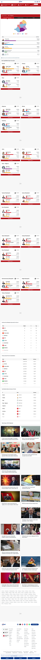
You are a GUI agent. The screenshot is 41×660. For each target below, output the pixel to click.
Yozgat (27, 600)
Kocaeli (11, 597)
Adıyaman (7, 591)
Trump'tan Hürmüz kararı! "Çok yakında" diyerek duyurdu (12, 651)
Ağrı (16, 591)
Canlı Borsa (26, 632)
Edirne (11, 594)
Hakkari (8, 595)
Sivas (34, 598)
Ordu (16, 598)
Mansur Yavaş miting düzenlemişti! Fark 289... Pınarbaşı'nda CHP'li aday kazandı (30, 439)
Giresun (34, 594)
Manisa (26, 597)
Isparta (15, 595)
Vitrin (18, 635)
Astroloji (18, 633)
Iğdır (29, 602)
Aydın (33, 591)
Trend (10, 640)
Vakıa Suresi (26, 652)
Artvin (30, 591)
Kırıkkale (11, 602)
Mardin (36, 597)
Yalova (32, 602)
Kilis (3, 603)
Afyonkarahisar (12, 591)
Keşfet (25, 646)
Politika (31, 651)
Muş (6, 598)
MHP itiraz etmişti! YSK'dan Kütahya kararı (30, 503)
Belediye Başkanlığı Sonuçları (7, 17)
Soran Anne (33, 632)
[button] (1, 1)
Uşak (21, 600)
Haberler (10, 632)
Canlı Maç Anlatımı (20, 638)
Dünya (35, 651)
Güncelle (36, 4)
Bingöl (10, 592)
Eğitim (10, 641)
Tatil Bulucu (34, 633)
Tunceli (14, 600)
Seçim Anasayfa (5, 15)
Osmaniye (6, 603)
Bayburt (3, 602)
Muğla (3, 598)
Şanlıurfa (17, 600)
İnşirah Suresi (15, 652)
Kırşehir (7, 597)
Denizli (3, 594)
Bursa (23, 592)
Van (24, 600)
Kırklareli (3, 597)
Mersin (18, 595)
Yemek (10, 635)
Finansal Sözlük (26, 633)
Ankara (23, 591)
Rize (18, 598)
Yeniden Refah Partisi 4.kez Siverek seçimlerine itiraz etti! (28, 488)
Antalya (27, 591)
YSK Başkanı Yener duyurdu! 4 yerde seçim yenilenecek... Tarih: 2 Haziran (30, 520)
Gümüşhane (4, 595)
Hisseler (25, 635)
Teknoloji (18, 630)
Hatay (12, 595)
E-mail (18, 641)
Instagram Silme (34, 643)
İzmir (25, 595)
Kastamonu (32, 595)
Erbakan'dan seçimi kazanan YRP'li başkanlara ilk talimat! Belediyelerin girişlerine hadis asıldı (10, 569)
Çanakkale (26, 592)
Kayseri (36, 595)
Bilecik (7, 592)
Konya (15, 597)
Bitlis (13, 592)
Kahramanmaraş (30, 597)
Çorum (34, 592)
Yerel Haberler (19, 628)
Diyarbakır (7, 594)
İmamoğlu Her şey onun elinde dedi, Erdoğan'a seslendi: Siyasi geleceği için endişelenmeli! (9, 537)
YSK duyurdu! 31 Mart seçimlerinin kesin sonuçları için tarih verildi (29, 455)
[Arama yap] (35, 1)
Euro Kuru (26, 641)
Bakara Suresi (31, 652)
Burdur (19, 592)
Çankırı (30, 592)
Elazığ (14, 594)
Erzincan (18, 594)
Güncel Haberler (26, 651)
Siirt (28, 598)
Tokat (7, 600)
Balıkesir (3, 592)
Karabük (35, 602)
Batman (15, 602)
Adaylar (34, 17)
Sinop (31, 598)
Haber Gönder (35, 624)
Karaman (7, 602)
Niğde (13, 598)
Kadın (10, 636)
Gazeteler (18, 640)
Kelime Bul (33, 630)
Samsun (25, 598)
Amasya (19, 591)
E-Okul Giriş (34, 638)
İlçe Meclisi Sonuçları (20, 17)
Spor (10, 643)
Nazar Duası (34, 648)
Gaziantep (30, 594)
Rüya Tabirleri (26, 643)
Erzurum (22, 594)
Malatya (22, 597)
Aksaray (35, 600)
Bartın (22, 602)
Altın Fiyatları (26, 638)
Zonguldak (31, 600)
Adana (3, 591)
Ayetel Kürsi (34, 646)
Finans (10, 633)
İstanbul (22, 595)
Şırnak (19, 602)
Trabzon (10, 600)
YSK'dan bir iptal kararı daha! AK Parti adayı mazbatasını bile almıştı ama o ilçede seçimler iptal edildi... (10, 553)
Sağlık (18, 632)
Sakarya (22, 598)
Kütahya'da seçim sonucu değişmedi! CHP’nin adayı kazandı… (30, 536)
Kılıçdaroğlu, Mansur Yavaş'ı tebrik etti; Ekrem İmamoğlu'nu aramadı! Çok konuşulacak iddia (10, 585)
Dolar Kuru (26, 640)
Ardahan (25, 602)
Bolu (16, 592)
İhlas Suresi (20, 652)
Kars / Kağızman (10, 15)
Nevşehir (9, 598)
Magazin (10, 638)
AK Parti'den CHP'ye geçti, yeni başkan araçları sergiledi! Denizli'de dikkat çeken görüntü (9, 472)
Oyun (32, 628)
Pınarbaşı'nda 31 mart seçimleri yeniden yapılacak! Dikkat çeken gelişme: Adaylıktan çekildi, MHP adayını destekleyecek (10, 456)
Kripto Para (26, 636)
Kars (28, 595)
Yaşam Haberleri (8, 652)
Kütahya (18, 597)
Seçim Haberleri (19, 636)
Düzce (10, 603)
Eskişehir (26, 594)
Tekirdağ (3, 600)
